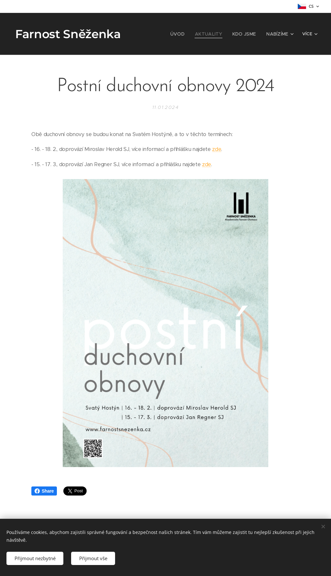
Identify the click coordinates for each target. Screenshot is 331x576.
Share (44, 491)
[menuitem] (157, 34)
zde (216, 149)
